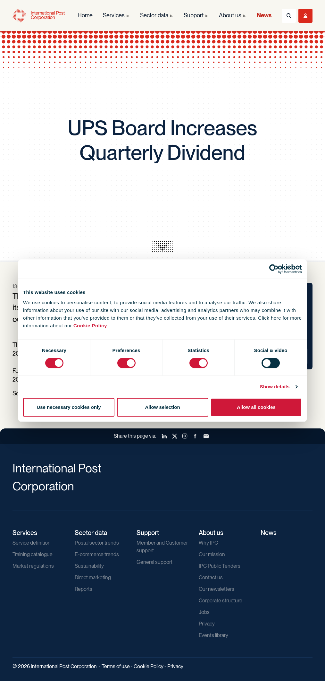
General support (154, 562)
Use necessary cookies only (69, 407)
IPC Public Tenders (219, 566)
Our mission (212, 554)
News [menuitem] (264, 15)
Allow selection (162, 407)
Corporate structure (220, 601)
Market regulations (33, 566)
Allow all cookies (256, 407)
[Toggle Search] (289, 16)
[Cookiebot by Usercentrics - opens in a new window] (274, 269)
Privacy (207, 624)
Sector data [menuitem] (154, 15)
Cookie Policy (90, 325)
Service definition (32, 543)
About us (211, 533)
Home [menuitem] (85, 15)
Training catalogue (33, 554)
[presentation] (162, 246)
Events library (213, 635)
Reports (83, 589)
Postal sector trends (97, 543)
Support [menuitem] (194, 15)
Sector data (91, 533)
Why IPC (208, 543)
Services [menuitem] (114, 15)
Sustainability (89, 566)
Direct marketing (93, 577)
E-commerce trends (97, 554)
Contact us (211, 577)
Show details (275, 386)
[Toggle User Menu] (305, 16)
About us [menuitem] (230, 15)
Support (148, 533)
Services (25, 533)
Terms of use (116, 666)
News (269, 533)
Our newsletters (216, 589)
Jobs (204, 612)
